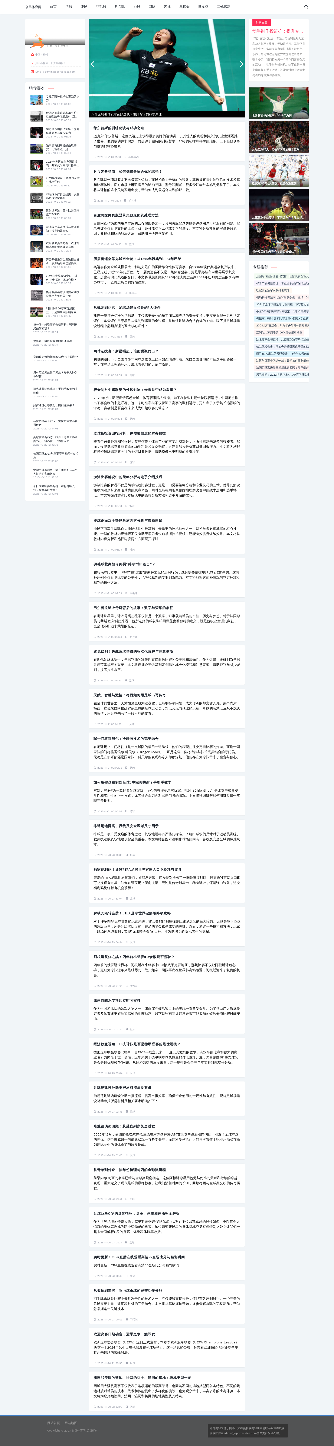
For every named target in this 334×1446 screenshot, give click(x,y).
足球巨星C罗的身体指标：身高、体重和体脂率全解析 (137, 1213)
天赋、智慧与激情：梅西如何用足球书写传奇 (130, 695)
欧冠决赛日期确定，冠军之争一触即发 (124, 1334)
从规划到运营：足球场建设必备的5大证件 (127, 307)
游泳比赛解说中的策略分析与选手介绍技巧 (128, 477)
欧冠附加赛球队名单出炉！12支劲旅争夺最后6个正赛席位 (62, 115)
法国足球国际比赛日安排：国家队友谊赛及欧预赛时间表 (290, 276)
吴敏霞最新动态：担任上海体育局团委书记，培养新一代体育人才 (55, 439)
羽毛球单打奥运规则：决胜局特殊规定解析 (62, 196)
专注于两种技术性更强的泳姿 (62, 98)
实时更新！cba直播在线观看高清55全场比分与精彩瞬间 (139, 1257)
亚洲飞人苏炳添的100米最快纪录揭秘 (279, 332)
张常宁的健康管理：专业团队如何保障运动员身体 (286, 283)
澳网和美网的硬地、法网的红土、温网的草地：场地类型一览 (142, 1378)
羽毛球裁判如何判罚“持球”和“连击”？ (124, 564)
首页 (53, 7)
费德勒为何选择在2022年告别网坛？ (55, 356)
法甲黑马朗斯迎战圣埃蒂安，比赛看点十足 (61, 147)
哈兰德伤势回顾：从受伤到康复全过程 (124, 1126)
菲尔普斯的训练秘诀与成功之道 (119, 128)
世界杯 (203, 7)
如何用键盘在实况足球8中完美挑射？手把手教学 (132, 782)
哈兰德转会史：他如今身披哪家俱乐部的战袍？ (285, 346)
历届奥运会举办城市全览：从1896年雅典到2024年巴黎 (137, 259)
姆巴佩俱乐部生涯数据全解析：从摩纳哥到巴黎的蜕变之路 (62, 261)
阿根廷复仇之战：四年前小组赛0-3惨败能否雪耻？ (134, 957)
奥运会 (184, 7)
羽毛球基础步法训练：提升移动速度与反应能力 (62, 130)
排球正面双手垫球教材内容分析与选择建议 (128, 520)
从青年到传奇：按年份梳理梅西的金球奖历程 (130, 1170)
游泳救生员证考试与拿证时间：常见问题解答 (62, 228)
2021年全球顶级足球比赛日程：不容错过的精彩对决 (288, 304)
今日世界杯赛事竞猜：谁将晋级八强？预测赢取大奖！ (54, 488)
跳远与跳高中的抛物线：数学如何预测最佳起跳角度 (288, 360)
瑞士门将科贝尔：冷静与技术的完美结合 (126, 739)
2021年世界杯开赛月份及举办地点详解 (63, 179)
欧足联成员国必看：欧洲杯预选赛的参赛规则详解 (62, 245)
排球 (136, 7)
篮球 (84, 7)
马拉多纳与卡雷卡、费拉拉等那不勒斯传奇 (55, 422)
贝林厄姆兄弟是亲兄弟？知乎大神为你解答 (55, 374)
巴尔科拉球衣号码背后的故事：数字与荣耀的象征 (133, 608)
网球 (152, 7)
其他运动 (223, 7)
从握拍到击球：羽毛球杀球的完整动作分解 (128, 1290)
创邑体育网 (33, 7)
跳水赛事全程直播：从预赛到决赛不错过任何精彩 (286, 339)
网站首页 (53, 1423)
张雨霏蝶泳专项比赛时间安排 (117, 1000)
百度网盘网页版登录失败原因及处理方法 (126, 215)
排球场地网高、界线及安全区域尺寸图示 (126, 826)
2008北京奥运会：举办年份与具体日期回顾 (283, 325)
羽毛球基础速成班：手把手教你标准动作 (55, 390)
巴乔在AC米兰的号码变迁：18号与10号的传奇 (284, 353)
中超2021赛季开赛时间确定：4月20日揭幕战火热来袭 (289, 311)
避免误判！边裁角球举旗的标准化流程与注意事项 (133, 651)
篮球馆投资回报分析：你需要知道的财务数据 (130, 433)
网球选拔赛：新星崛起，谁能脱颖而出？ (126, 351)
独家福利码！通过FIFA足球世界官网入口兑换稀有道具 (138, 869)
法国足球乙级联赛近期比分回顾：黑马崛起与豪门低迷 (289, 367)
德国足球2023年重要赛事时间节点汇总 (55, 455)
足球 (68, 7)
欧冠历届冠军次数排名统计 (272, 290)
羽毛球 (101, 7)
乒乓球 (120, 7)
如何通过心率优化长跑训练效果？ (54, 405)
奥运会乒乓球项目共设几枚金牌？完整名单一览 (62, 293)
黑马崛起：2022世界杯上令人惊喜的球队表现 (284, 374)
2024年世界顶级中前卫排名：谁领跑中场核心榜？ (61, 277)
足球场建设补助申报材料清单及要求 (122, 1088)
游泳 (167, 7)
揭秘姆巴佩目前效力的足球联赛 (52, 341)
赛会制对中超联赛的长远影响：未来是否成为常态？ (135, 390)
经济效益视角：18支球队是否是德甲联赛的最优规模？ (137, 1044)
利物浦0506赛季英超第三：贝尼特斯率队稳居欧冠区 (62, 310)
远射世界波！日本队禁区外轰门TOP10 (62, 212)
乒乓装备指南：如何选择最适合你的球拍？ (128, 171)
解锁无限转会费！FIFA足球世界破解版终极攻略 (132, 913)
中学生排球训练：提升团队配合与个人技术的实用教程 (55, 471)
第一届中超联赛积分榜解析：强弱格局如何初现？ (55, 326)
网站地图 (71, 1423)
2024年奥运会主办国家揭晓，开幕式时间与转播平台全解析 (62, 163)
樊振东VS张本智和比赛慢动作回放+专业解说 (283, 318)
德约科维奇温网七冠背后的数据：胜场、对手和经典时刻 (290, 297)
